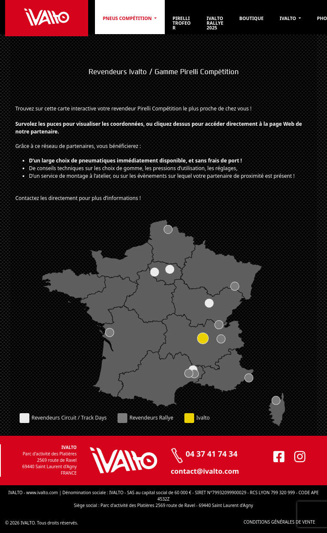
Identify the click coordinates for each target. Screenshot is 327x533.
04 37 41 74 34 (212, 454)
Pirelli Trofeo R (181, 23)
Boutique (251, 18)
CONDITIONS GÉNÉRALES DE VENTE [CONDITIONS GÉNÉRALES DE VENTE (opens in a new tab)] (279, 522)
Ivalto (288, 18)
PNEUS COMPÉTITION (128, 18)
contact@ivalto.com (205, 471)
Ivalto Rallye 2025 (215, 23)
